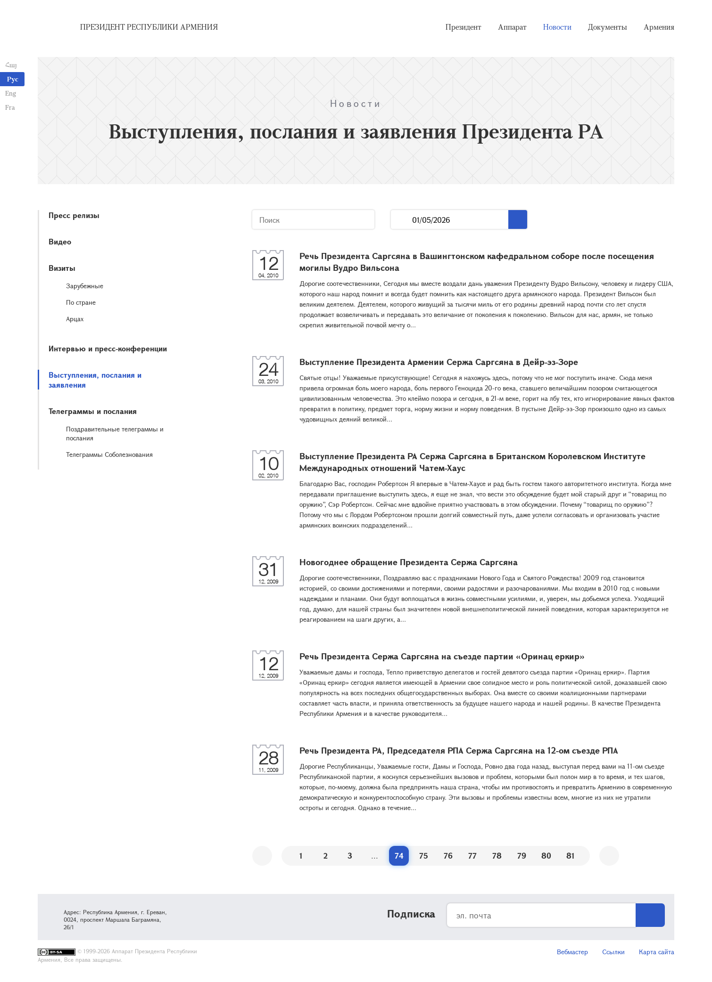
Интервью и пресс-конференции (108, 348)
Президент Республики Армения (149, 28)
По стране (81, 302)
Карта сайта (656, 951)
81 (570, 855)
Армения (659, 28)
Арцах (74, 318)
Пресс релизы (74, 215)
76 (448, 855)
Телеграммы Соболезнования (109, 454)
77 (472, 855)
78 (497, 855)
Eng (10, 93)
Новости (557, 28)
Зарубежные (84, 285)
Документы (607, 28)
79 (521, 855)
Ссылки (613, 951)
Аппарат (512, 28)
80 (546, 855)
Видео (60, 241)
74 (399, 855)
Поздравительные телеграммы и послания (115, 433)
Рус (12, 78)
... (401, 220)
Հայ (11, 64)
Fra (10, 107)
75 (423, 855)
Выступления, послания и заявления (95, 380)
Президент (463, 28)
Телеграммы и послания (93, 411)
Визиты (62, 268)
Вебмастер (572, 951)
